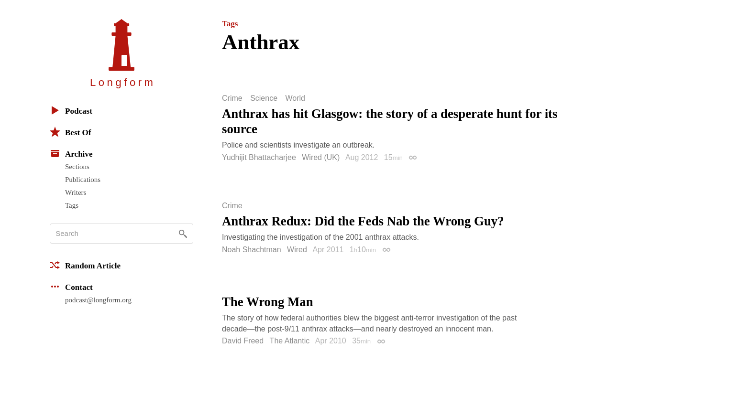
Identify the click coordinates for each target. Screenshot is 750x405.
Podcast (71, 110)
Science (263, 98)
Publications (82, 179)
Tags (71, 205)
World (296, 98)
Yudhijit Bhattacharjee (259, 157)
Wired (297, 249)
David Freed (243, 341)
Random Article (85, 265)
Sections (77, 167)
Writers (75, 192)
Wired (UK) (321, 157)
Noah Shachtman (251, 249)
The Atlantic (290, 341)
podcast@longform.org (98, 300)
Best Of (70, 132)
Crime (232, 98)
